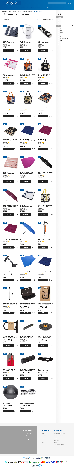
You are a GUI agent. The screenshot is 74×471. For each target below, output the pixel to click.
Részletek (8, 50)
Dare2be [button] (61, 20)
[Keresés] (57, 3)
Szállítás (56, 438)
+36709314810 (29, 433)
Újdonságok (56, 7)
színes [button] (61, 42)
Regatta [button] (61, 22)
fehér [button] (61, 30)
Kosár (43, 438)
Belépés (43, 433)
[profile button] (68, 3)
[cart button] (71, 3)
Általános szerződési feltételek (59, 433)
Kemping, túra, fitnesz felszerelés (34, 7)
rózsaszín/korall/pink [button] (64, 38)
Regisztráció (44, 435)
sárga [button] (61, 40)
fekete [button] (61, 32)
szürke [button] (61, 44)
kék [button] (60, 34)
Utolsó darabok (48, 7)
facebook (28, 439)
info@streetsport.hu (28, 435)
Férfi (11, 7)
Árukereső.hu (27, 458)
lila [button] (60, 36)
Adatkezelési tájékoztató (58, 435)
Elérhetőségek (56, 440)
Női (7, 7)
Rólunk (43, 442)
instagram (31, 439)
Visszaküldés (56, 446)
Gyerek (16, 7)
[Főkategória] (4, 11)
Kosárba (25, 50)
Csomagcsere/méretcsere (59, 444)
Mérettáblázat (64, 7)
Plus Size (23, 7)
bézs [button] (61, 28)
